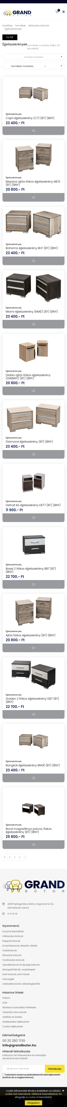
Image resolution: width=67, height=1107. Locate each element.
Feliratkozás (54, 1068)
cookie (31, 1097)
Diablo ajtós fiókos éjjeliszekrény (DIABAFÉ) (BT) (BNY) (28, 376)
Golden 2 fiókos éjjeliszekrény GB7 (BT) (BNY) (32, 700)
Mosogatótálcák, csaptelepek (18, 969)
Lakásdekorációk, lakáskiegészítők (21, 983)
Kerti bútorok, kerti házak (15, 974)
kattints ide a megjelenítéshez (18, 1077)
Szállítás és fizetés (12, 1017)
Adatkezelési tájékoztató (15, 1021)
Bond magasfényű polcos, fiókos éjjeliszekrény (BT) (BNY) (29, 830)
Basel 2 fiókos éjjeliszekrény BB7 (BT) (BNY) (31, 570)
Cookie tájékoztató (12, 1026)
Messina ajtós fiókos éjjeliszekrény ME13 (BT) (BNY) (33, 183)
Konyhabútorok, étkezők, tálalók (19, 945)
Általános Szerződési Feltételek (19, 1007)
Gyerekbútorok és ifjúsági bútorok (21, 964)
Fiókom (6, 998)
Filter (9, 37)
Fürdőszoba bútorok (13, 960)
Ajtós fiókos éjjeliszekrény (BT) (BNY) (30, 635)
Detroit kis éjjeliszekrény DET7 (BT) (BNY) (33, 505)
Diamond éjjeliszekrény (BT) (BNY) (29, 442)
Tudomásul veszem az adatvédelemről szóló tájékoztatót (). (31, 1076)
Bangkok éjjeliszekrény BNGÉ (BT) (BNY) (33, 765)
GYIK (4, 1002)
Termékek (20, 25)
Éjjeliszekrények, (14, 114)
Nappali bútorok (11, 941)
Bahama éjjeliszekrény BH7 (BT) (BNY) (32, 248)
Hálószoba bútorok (38, 25)
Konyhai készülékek (13, 931)
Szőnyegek (8, 979)
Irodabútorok (9, 950)
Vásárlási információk (14, 1012)
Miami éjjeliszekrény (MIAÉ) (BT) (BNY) (32, 312)
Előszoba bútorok (11, 955)
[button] (57, 11)
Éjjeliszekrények (13, 28)
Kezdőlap (7, 25)
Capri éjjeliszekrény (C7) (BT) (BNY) (30, 118)
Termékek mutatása (33, 66)
